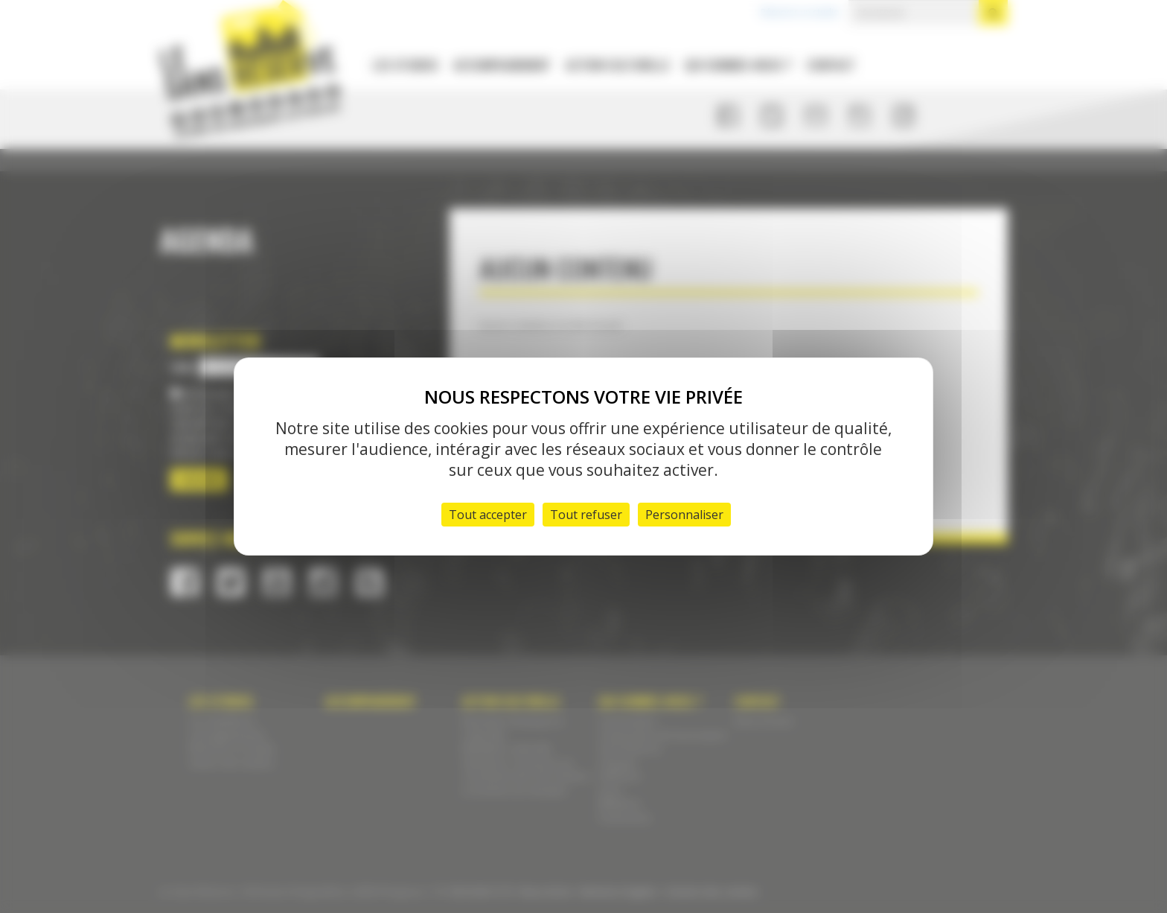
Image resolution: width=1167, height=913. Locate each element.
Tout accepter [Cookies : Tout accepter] (488, 514)
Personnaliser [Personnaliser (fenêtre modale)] (684, 514)
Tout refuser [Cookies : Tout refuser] (586, 514)
